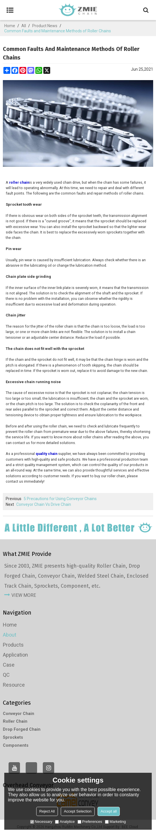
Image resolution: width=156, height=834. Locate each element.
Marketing (115, 821)
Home (9, 25)
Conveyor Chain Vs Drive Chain (43, 504)
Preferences (90, 821)
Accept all (109, 811)
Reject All (47, 811)
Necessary (41, 821)
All (23, 25)
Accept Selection (78, 811)
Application (15, 655)
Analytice (65, 821)
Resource (14, 685)
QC (6, 675)
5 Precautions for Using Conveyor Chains (60, 498)
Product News (44, 25)
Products (13, 645)
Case (9, 665)
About (9, 635)
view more (23, 595)
